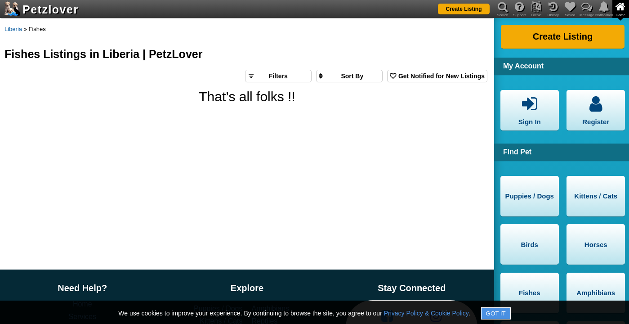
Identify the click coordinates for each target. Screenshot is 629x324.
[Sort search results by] (349, 76)
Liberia (13, 29)
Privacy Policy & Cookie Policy (426, 313)
